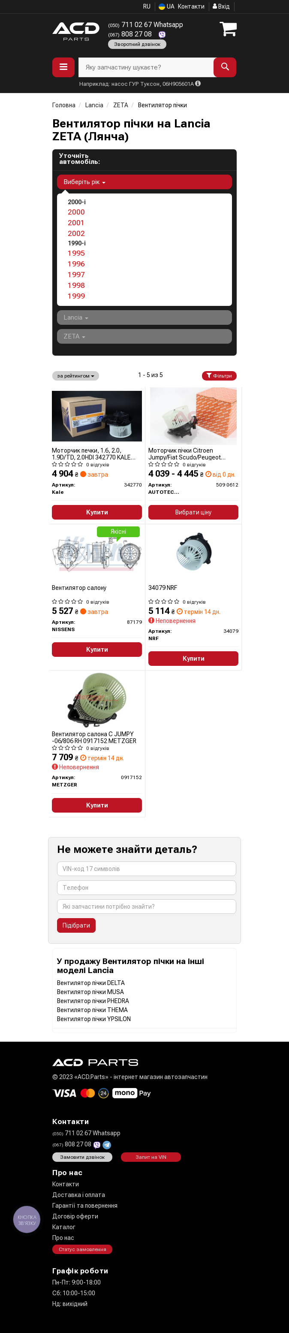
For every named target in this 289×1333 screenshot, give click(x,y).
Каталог (63, 1227)
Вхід (221, 6)
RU (147, 6)
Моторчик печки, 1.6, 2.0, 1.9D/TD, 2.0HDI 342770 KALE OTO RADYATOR (91, 453)
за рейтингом (75, 376)
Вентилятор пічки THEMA (92, 1010)
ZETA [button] (74, 336)
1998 (76, 285)
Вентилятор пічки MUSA (90, 991)
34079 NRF (162, 587)
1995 (76, 253)
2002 (76, 233)
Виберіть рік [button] (84, 182)
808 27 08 (131, 34)
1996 (76, 264)
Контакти (191, 6)
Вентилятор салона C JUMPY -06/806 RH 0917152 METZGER (94, 737)
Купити (97, 512)
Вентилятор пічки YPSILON (94, 1019)
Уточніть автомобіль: (79, 159)
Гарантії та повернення (84, 1205)
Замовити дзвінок (82, 1157)
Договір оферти (75, 1216)
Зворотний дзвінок (137, 44)
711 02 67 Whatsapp (145, 25)
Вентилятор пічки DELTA (91, 982)
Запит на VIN (150, 1157)
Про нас (63, 1237)
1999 (76, 296)
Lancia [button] (75, 317)
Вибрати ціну (193, 512)
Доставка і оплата (78, 1194)
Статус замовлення (82, 1249)
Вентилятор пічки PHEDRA (93, 1000)
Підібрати (76, 925)
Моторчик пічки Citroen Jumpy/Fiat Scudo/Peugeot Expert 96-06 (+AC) (184, 453)
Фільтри (219, 376)
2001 (76, 222)
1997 (76, 274)
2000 (76, 212)
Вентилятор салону (79, 587)
